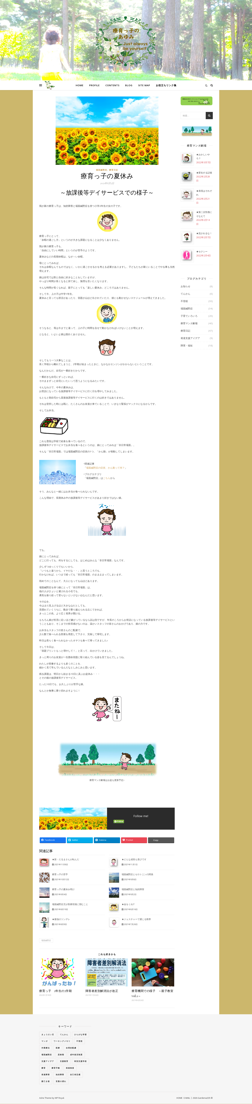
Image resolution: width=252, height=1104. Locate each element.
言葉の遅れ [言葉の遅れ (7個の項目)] (61, 1081)
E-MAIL (187, 1097)
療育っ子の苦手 (60, 874)
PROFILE (94, 85)
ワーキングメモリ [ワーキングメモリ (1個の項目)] (62, 1041)
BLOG (128, 85)
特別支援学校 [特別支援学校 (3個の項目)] (80, 1061)
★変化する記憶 (204, 172)
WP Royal (59, 1097)
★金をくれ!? (128, 904)
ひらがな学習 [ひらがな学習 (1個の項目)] (80, 1034)
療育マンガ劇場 (189, 323)
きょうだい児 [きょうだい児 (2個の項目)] (47, 1034)
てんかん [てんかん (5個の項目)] (64, 1034)
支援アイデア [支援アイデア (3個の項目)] (47, 1061)
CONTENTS (112, 85)
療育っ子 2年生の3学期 (55, 991)
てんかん (185, 293)
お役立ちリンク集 (166, 85)
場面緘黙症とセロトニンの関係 (137, 874)
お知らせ (185, 286)
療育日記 (113, 170)
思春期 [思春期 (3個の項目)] (61, 1054)
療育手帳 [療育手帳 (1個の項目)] (56, 1068)
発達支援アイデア (190, 338)
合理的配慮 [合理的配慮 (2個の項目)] (71, 1048)
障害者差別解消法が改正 (102, 991)
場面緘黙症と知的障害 (133, 889)
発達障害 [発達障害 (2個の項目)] (45, 1074)
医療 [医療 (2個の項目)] (58, 1048)
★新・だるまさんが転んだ (65, 859)
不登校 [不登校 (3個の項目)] (79, 1041)
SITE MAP (144, 85)
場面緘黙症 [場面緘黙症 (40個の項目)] (46, 1054)
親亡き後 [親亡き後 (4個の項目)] (45, 1081)
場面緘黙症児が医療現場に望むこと (70, 904)
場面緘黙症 (101, 170)
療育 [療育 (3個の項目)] (43, 1068)
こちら (106, 478)
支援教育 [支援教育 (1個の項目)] (64, 1061)
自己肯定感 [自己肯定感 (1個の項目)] (75, 1074)
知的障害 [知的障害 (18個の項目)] (60, 1074)
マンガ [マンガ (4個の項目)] (44, 1041)
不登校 (184, 301)
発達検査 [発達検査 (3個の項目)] (70, 1068)
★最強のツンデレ (61, 919)
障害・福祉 (187, 345)
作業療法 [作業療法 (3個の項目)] (45, 1048)
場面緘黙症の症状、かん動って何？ (105, 467)
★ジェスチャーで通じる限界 (136, 919)
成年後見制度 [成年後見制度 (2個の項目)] (76, 1054)
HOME (79, 85)
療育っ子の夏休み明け (63, 889)
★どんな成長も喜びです (134, 859)
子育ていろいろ (189, 315)
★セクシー (201, 251)
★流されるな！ (204, 233)
